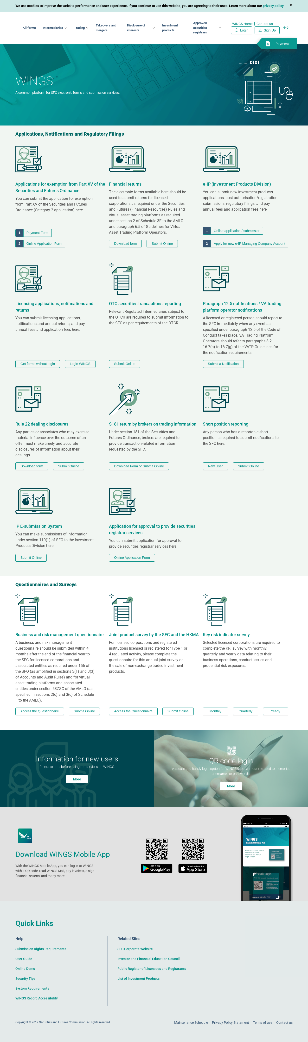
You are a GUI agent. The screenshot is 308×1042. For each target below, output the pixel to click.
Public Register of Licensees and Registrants (151, 969)
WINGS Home (242, 24)
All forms (65, 28)
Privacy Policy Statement (230, 1022)
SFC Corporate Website (135, 949)
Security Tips (25, 978)
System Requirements (32, 988)
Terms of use (262, 1022)
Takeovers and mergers (136, 27)
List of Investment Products (138, 978)
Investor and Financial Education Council (148, 959)
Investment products (186, 28)
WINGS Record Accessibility (36, 998)
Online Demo (25, 969)
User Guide (23, 959)
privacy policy (273, 6)
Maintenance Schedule (191, 1022)
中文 (286, 28)
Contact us (265, 24)
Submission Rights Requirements (40, 949)
